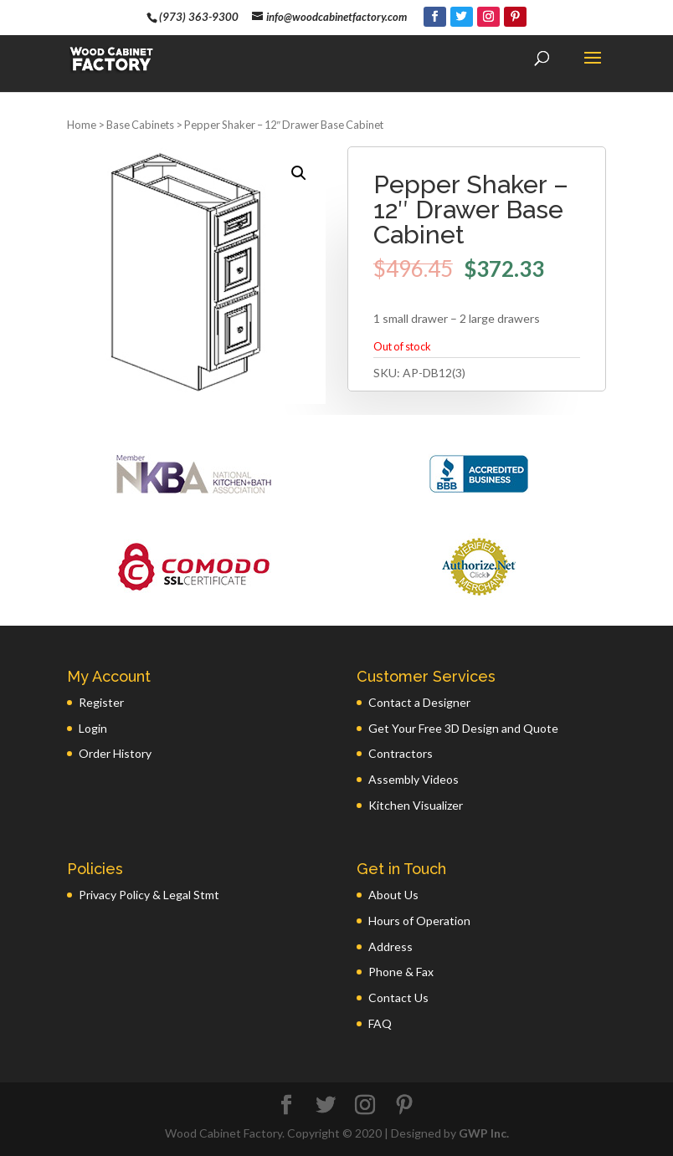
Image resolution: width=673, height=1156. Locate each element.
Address (390, 946)
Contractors (400, 753)
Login (93, 728)
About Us (393, 894)
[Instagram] (488, 17)
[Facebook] (435, 17)
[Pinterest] (515, 17)
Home (81, 124)
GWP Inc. (484, 1133)
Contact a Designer (419, 702)
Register (101, 702)
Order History (115, 753)
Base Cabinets (140, 124)
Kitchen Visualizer (415, 805)
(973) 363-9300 (199, 16)
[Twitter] (461, 17)
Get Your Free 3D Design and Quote (463, 728)
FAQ (380, 1023)
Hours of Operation (419, 920)
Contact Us (398, 997)
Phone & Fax (401, 971)
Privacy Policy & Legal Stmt (149, 894)
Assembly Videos (413, 779)
